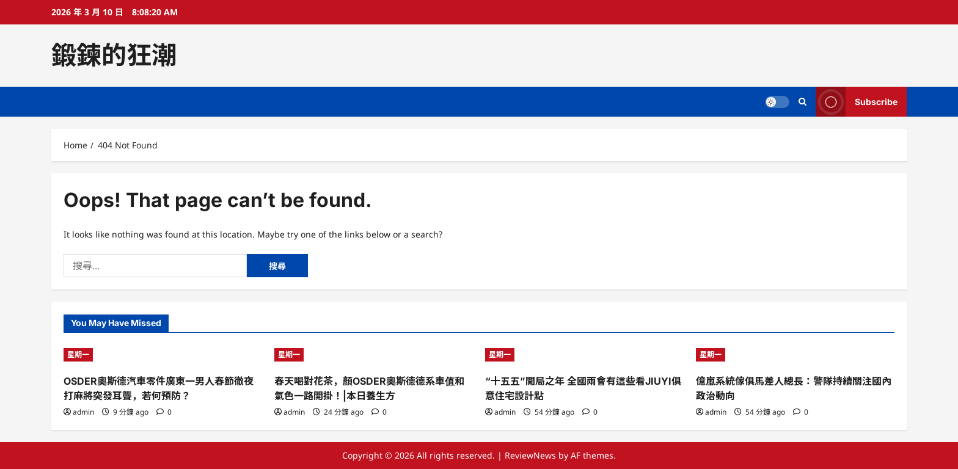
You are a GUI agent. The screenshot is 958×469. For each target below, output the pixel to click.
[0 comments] (164, 412)
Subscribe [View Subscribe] (857, 102)
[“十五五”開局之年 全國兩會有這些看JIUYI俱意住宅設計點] (584, 355)
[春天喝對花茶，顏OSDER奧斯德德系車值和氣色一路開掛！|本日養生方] (373, 355)
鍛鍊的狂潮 (114, 55)
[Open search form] (802, 102)
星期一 (78, 354)
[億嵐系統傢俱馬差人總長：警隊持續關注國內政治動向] (795, 355)
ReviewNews (530, 455)
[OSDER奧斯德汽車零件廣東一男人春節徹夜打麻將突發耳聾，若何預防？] (163, 355)
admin (83, 412)
